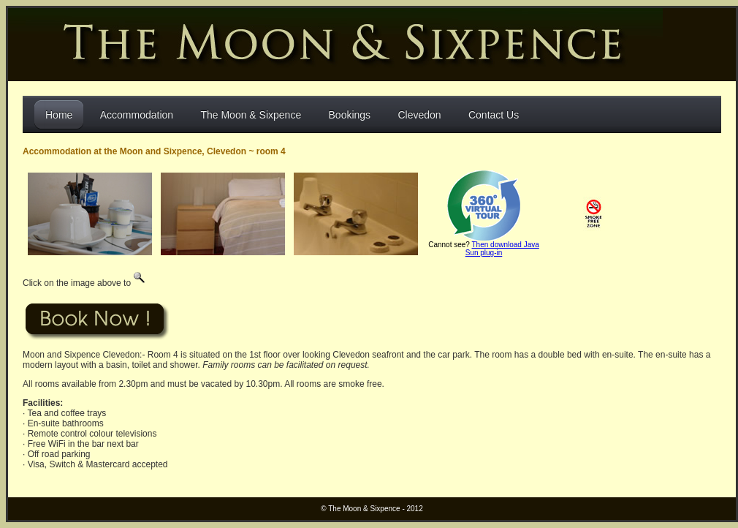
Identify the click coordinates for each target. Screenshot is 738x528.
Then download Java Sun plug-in (502, 249)
